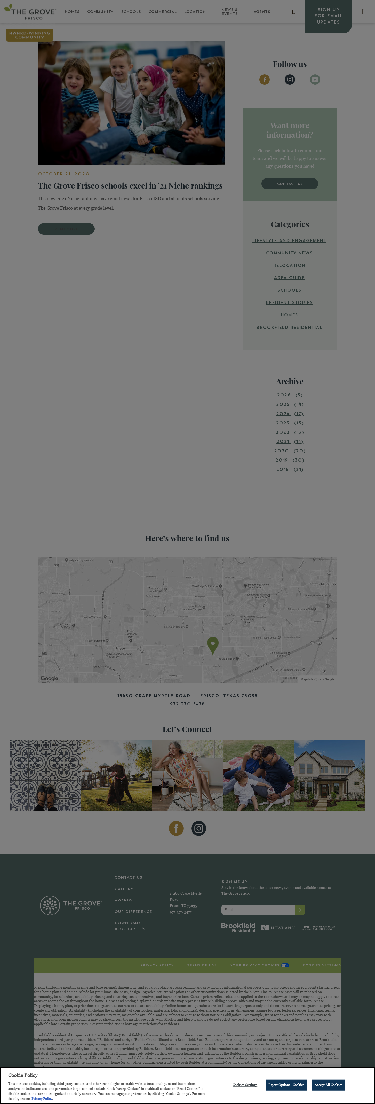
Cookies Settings (245, 1086)
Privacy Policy (41, 1100)
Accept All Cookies (328, 1086)
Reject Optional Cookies (286, 1086)
